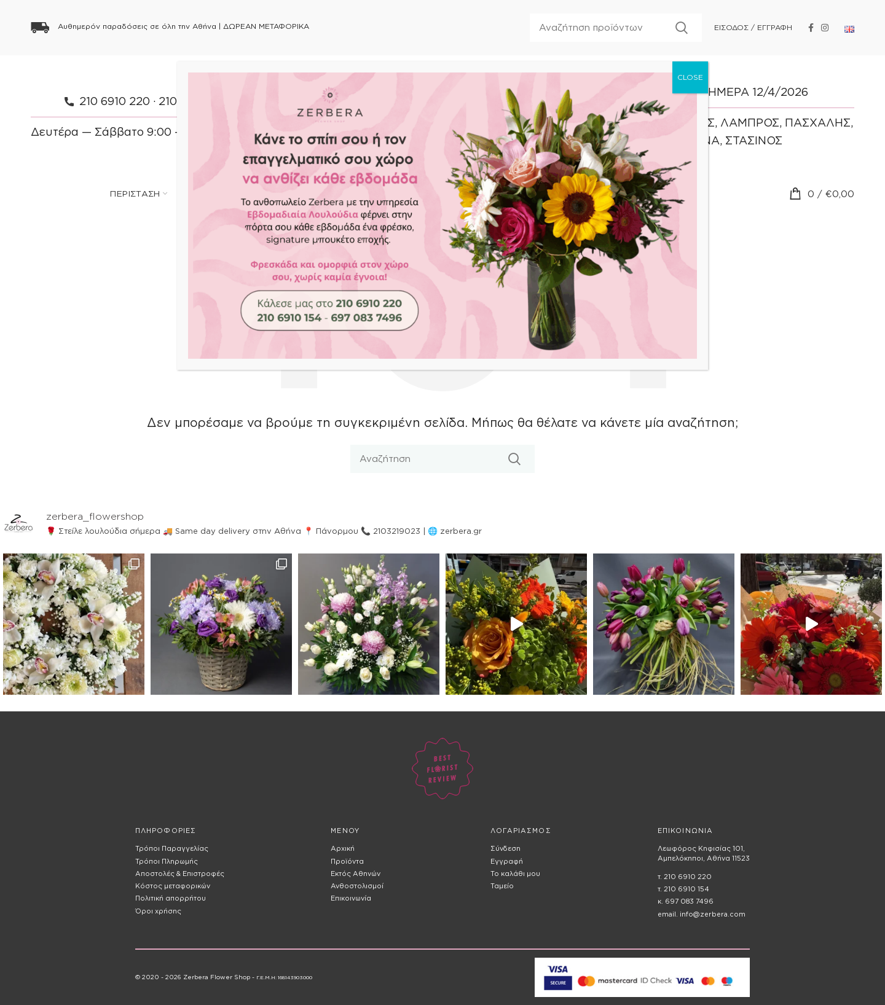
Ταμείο (502, 886)
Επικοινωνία (351, 898)
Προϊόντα (347, 861)
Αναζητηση (681, 28)
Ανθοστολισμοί (357, 886)
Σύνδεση (505, 848)
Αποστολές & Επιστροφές (179, 873)
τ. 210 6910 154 (683, 889)
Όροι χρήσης (158, 911)
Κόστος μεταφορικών (172, 886)
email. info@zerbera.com (701, 914)
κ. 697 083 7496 (686, 901)
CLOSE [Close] (690, 77)
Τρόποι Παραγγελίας (171, 848)
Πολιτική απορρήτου (170, 898)
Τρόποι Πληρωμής (166, 861)
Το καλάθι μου (515, 873)
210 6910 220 (114, 101)
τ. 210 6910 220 (685, 876)
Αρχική (343, 848)
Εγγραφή (506, 861)
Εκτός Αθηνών (355, 873)
